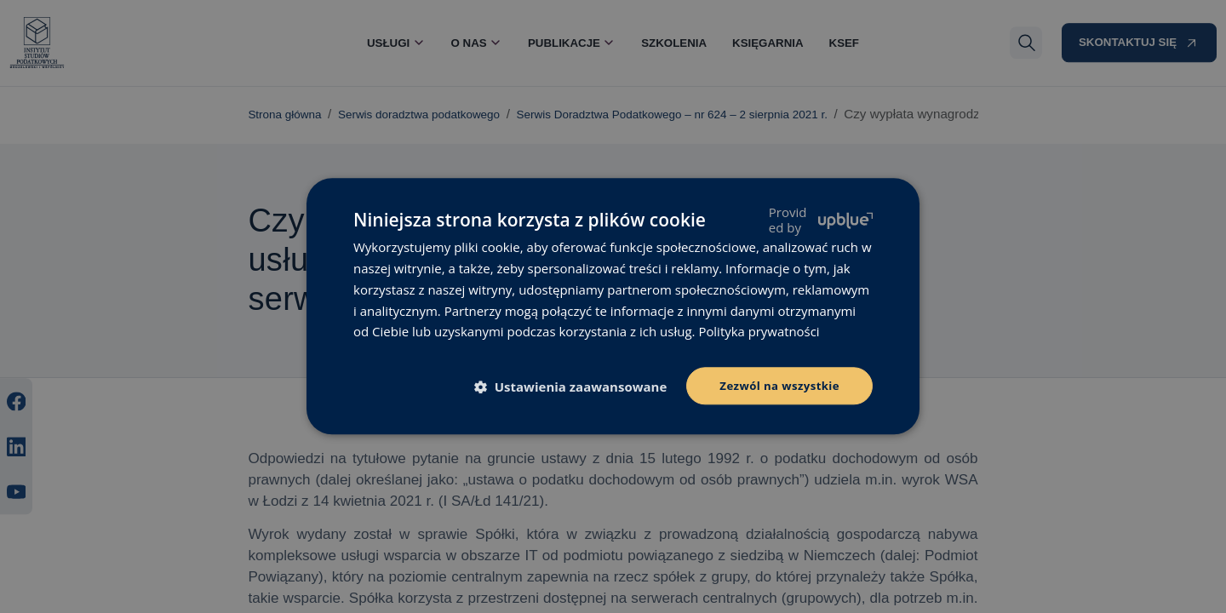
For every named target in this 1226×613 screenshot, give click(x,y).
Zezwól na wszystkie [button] (776, 385)
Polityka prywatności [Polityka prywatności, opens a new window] (759, 330)
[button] (570, 387)
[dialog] (613, 306)
